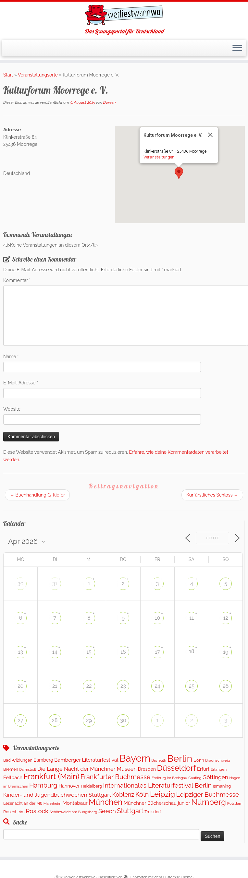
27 (20, 720)
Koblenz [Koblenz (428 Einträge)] (123, 794)
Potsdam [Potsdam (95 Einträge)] (234, 803)
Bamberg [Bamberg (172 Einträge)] (43, 760)
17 (157, 652)
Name (11, 356)
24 (157, 686)
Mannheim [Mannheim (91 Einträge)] (52, 803)
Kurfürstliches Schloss (212, 495)
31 (54, 583)
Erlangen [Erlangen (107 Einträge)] (219, 769)
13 (20, 652)
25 (191, 686)
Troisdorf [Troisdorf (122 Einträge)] (152, 811)
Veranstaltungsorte (38, 74)
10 (157, 618)
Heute (212, 538)
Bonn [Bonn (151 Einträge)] (198, 760)
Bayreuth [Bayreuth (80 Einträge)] (159, 760)
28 (55, 720)
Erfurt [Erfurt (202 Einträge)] (203, 769)
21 (54, 686)
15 (89, 652)
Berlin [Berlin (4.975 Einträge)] (179, 758)
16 (123, 652)
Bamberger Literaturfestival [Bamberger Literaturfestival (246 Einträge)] (86, 760)
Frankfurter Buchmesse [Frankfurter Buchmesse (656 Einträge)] (116, 777)
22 (89, 686)
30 (20, 583)
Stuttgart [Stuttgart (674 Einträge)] (130, 811)
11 (191, 618)
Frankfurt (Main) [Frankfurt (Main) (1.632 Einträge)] (52, 776)
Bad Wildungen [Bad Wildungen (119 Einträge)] (17, 760)
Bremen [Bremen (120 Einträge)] (10, 769)
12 (225, 618)
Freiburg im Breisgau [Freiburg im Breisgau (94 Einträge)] (169, 778)
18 (191, 651)
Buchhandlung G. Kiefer (37, 495)
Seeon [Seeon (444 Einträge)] (107, 811)
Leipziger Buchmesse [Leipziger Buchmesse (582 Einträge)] (207, 794)
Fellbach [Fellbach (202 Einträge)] (12, 777)
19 (225, 652)
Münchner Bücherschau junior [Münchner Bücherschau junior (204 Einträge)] (157, 803)
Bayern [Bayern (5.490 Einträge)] (134, 758)
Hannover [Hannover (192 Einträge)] (69, 786)
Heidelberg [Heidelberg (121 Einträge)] (91, 786)
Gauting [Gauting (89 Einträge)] (194, 778)
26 (226, 686)
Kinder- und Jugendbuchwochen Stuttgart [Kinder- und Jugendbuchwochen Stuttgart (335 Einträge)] (57, 794)
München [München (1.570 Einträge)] (105, 802)
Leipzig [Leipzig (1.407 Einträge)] (162, 794)
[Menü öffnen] (237, 48)
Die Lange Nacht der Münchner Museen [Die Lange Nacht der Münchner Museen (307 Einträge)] (87, 769)
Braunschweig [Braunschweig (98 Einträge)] (217, 760)
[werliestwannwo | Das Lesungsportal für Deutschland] (124, 15)
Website (11, 409)
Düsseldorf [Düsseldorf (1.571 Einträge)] (176, 768)
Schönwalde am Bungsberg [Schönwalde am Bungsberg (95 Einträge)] (73, 812)
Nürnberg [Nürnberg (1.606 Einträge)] (208, 802)
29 (89, 720)
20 (20, 686)
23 (123, 686)
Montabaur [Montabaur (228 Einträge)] (75, 803)
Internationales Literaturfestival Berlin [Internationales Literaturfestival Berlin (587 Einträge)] (157, 785)
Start (8, 74)
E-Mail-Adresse (20, 382)
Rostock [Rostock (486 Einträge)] (37, 810)
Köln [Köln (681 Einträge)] (142, 794)
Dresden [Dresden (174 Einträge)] (147, 769)
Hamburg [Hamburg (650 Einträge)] (43, 785)
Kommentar (17, 280)
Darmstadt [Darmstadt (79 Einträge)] (27, 769)
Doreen (109, 102)
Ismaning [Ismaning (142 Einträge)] (222, 786)
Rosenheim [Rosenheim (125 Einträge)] (14, 811)
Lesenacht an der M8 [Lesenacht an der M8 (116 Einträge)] (22, 803)
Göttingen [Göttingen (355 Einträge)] (215, 777)
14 (54, 652)
